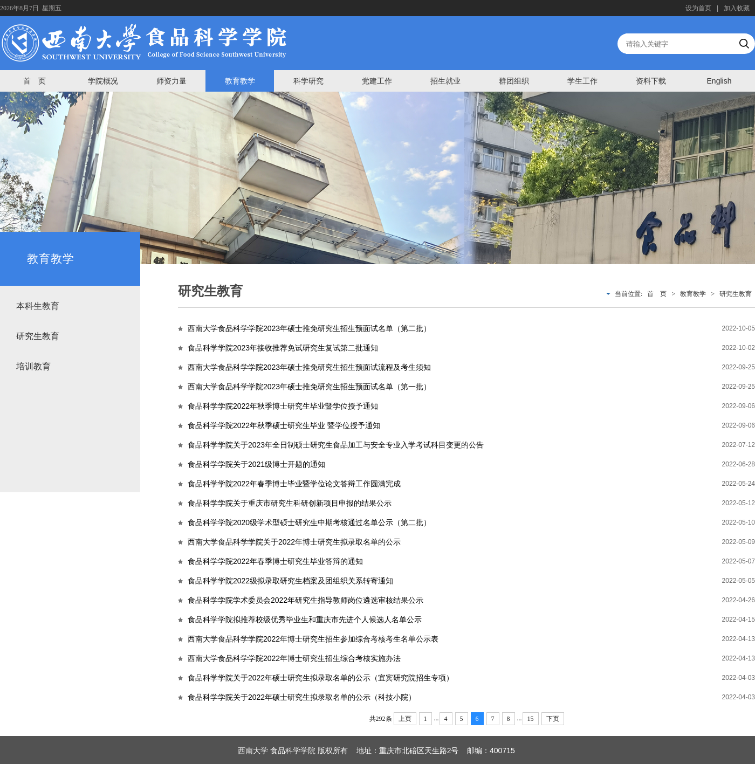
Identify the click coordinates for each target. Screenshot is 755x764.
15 (530, 718)
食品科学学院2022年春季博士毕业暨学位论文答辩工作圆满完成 (294, 483)
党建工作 (377, 81)
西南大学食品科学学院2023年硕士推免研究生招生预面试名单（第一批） (309, 386)
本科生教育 (37, 306)
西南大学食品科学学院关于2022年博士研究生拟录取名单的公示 (294, 542)
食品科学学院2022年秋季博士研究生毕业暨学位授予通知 (283, 406)
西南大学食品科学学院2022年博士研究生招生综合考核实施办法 (294, 658)
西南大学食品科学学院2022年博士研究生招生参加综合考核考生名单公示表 (313, 639)
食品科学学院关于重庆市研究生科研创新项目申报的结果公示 (290, 503)
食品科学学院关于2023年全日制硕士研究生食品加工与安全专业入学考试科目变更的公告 (336, 444)
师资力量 (171, 81)
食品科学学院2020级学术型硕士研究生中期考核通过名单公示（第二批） (309, 522)
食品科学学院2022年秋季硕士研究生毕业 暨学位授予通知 (284, 425)
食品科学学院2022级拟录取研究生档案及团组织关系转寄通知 (290, 580)
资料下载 (651, 81)
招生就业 (445, 81)
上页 (405, 718)
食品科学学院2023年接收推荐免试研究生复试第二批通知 (283, 347)
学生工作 (582, 81)
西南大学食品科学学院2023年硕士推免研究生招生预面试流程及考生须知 (309, 367)
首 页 (34, 81)
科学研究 (308, 81)
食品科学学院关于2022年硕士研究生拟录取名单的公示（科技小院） (302, 697)
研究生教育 (37, 336)
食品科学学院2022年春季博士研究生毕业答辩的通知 (275, 561)
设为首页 (698, 8)
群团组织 (514, 81)
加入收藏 (737, 8)
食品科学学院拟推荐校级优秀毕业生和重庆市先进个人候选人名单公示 (305, 619)
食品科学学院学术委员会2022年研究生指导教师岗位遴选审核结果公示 (305, 600)
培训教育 (33, 366)
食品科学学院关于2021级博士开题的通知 (256, 464)
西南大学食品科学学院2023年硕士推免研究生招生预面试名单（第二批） (309, 328)
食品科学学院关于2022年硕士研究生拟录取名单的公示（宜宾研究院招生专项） (321, 677)
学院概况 (103, 81)
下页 (552, 718)
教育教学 (240, 81)
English (719, 81)
